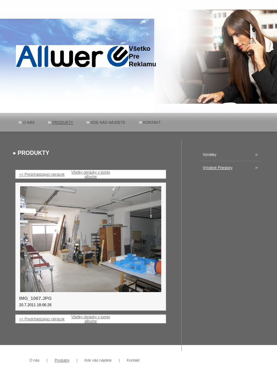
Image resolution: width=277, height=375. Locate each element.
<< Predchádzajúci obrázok (42, 174)
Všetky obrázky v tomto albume (90, 174)
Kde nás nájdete (108, 122)
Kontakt (152, 122)
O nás (29, 122)
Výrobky (210, 154)
